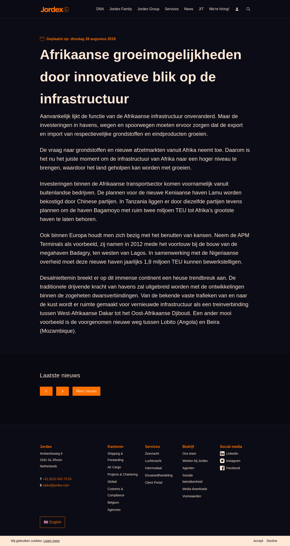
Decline (272, 541)
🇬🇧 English (52, 522)
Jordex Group (148, 9)
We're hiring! (219, 9)
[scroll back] (46, 391)
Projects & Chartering (123, 474)
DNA (100, 9)
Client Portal (153, 482)
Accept (258, 541)
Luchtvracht (153, 461)
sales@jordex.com (56, 485)
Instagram (230, 461)
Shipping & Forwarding (115, 457)
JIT (201, 9)
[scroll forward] (62, 391)
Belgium (113, 502)
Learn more (52, 541)
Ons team (189, 453)
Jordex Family (120, 9)
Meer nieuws (86, 391)
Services (172, 9)
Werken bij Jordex (195, 461)
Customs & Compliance (116, 492)
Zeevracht (152, 453)
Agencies (114, 510)
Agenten (188, 468)
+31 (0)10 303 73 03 (57, 479)
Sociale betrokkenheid (192, 478)
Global (112, 481)
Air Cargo (114, 467)
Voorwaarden (191, 496)
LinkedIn (229, 453)
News (188, 9)
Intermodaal (153, 468)
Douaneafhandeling (158, 475)
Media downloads (194, 489)
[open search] (248, 9)
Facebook (230, 468)
